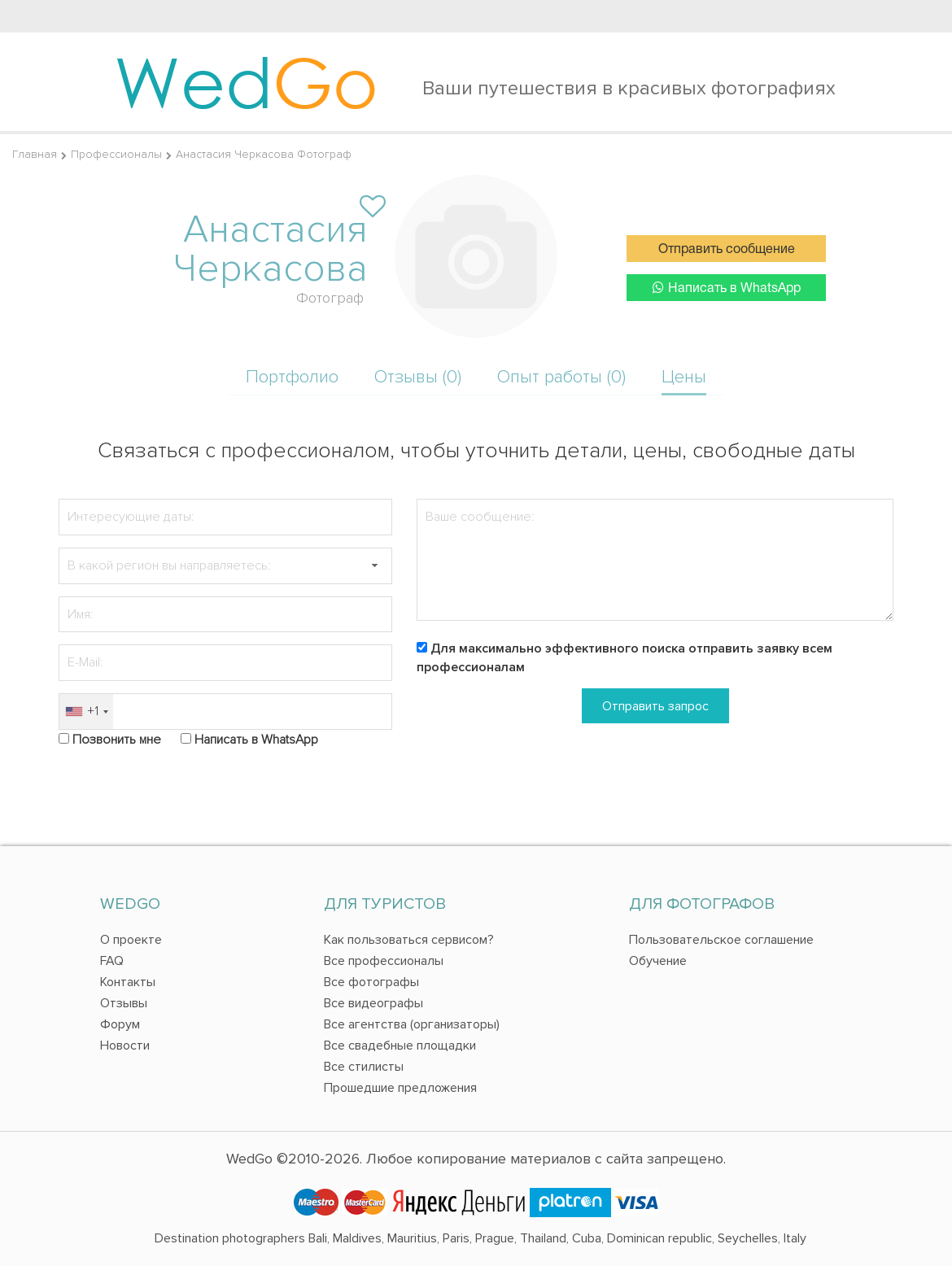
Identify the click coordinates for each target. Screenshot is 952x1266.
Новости (125, 1045)
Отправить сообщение (726, 249)
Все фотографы (371, 982)
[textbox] (225, 566)
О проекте (131, 940)
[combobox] (86, 711)
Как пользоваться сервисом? (409, 940)
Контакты (127, 982)
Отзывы (123, 1003)
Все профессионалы (383, 961)
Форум (120, 1024)
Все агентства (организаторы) (412, 1024)
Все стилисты (364, 1067)
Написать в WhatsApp (727, 288)
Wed (246, 81)
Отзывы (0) (417, 377)
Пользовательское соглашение (721, 940)
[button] (374, 566)
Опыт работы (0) (561, 377)
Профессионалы (116, 154)
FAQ (112, 961)
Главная (34, 154)
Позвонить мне (116, 739)
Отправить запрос (655, 706)
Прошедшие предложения (400, 1088)
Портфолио (292, 377)
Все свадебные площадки (400, 1045)
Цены (684, 377)
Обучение (658, 961)
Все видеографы (373, 1003)
